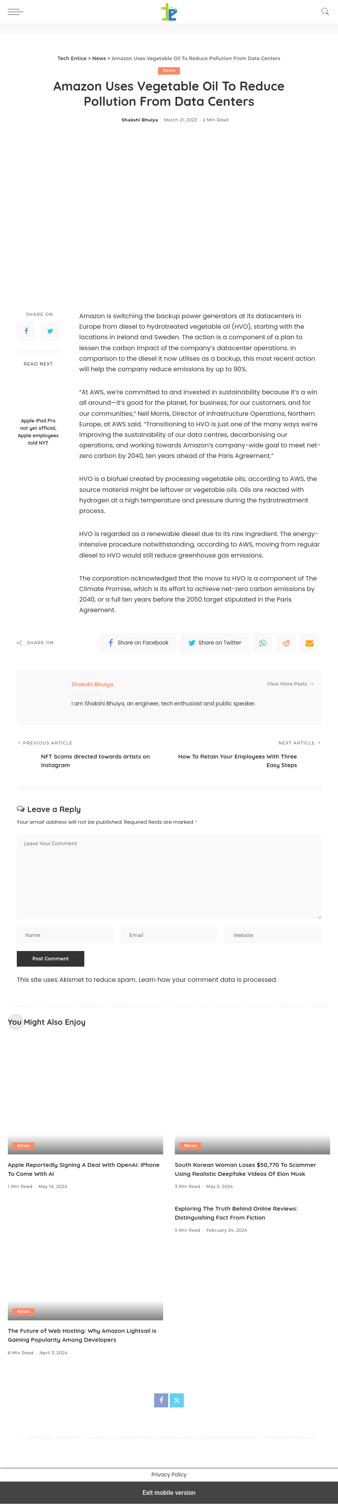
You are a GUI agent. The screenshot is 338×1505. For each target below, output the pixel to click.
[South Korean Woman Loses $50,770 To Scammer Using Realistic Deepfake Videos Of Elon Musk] (252, 1097)
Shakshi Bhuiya (140, 120)
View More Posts (290, 684)
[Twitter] (177, 1402)
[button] (17, 11)
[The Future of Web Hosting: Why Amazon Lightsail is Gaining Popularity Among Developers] (85, 1263)
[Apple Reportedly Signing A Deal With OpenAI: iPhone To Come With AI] (85, 1097)
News (169, 70)
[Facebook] (161, 1402)
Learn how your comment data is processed (207, 981)
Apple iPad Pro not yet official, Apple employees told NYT (38, 432)
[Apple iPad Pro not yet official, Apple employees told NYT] (38, 392)
